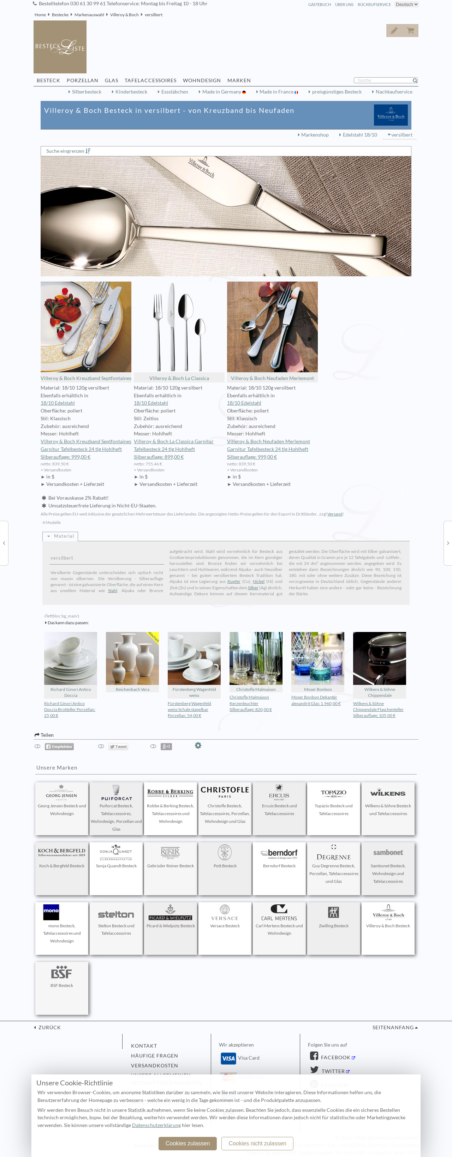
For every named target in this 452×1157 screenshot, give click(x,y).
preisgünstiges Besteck (337, 92)
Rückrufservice (374, 4)
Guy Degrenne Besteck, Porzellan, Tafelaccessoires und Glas (333, 864)
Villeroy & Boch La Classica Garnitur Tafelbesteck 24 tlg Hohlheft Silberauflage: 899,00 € (174, 449)
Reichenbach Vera (132, 662)
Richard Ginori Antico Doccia (70, 665)
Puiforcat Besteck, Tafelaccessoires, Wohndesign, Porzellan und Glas (116, 807)
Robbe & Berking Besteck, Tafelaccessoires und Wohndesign (171, 804)
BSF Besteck (62, 976)
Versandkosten (154, 1065)
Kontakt (144, 1046)
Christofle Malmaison (256, 662)
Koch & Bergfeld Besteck (62, 856)
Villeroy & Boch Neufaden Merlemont (272, 331)
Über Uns (344, 4)
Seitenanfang (393, 1027)
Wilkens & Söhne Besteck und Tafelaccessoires (388, 800)
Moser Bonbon (317, 662)
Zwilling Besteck (334, 916)
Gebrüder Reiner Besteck (171, 856)
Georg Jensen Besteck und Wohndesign (62, 800)
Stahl (112, 590)
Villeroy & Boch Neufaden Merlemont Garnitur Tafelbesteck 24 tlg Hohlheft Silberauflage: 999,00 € (268, 449)
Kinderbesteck (131, 92)
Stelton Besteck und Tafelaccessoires (116, 920)
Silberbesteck (86, 92)
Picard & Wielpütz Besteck (171, 916)
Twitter (332, 1071)
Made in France (277, 92)
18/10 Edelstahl (58, 403)
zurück (49, 1027)
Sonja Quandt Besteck (116, 856)
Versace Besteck (225, 916)
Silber (253, 587)
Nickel (258, 581)
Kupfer (233, 581)
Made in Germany (222, 92)
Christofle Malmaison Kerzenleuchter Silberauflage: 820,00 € (251, 703)
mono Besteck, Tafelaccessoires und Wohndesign (62, 924)
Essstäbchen (174, 92)
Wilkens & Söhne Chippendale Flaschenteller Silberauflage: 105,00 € (378, 709)
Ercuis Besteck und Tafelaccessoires (279, 800)
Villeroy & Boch (124, 14)
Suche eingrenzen (65, 151)
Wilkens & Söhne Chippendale (379, 665)
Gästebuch (319, 4)
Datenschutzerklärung (156, 1125)
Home (40, 14)
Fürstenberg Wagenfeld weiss (194, 665)
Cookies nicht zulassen (257, 1143)
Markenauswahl (89, 14)
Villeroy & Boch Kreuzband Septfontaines (86, 331)
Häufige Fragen (154, 1056)
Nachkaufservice (394, 92)
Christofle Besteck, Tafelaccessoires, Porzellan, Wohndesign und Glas (225, 804)
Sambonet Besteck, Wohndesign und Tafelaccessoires (388, 864)
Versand (335, 514)
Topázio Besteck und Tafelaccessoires (334, 800)
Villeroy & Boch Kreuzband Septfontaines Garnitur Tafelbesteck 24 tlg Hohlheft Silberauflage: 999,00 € (86, 449)
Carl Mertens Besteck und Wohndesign (279, 920)
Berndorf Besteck (279, 856)
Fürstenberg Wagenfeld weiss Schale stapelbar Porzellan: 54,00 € (189, 709)
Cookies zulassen (188, 1143)
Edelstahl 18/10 (360, 135)
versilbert (153, 14)
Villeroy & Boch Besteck (388, 916)
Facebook (335, 1057)
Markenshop (315, 135)
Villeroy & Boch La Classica (179, 331)
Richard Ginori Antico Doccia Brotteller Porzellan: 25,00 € (69, 709)
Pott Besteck (225, 856)
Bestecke (60, 14)
